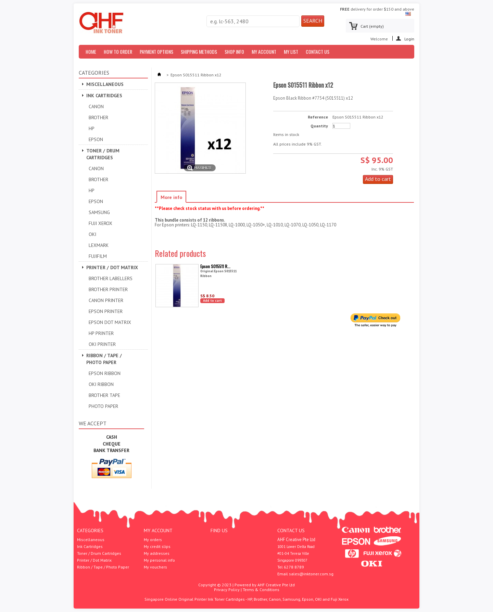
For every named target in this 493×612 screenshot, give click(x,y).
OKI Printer (102, 344)
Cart (372, 26)
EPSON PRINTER (106, 311)
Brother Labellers (110, 278)
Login (409, 38)
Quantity (319, 126)
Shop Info (234, 51)
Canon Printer (106, 300)
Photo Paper (103, 406)
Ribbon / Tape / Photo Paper (104, 358)
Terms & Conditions (261, 589)
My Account (264, 51)
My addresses (156, 553)
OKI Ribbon (101, 384)
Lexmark (99, 245)
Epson (96, 139)
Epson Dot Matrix (110, 322)
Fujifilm (98, 256)
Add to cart (212, 300)
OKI (92, 234)
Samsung (99, 212)
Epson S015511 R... (215, 266)
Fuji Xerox (100, 223)
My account (158, 530)
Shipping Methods (199, 51)
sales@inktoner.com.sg (311, 573)
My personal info (159, 560)
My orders (153, 539)
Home (91, 51)
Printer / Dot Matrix (112, 267)
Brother (98, 117)
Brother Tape (104, 395)
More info (171, 197)
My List (291, 51)
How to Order (118, 51)
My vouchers (155, 567)
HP (91, 128)
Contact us (317, 51)
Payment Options (156, 51)
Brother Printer (108, 289)
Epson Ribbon (105, 373)
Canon (96, 106)
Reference (318, 117)
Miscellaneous (105, 84)
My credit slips (157, 546)
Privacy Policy (227, 589)
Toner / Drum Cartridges (102, 154)
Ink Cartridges (104, 95)
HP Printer (101, 333)
